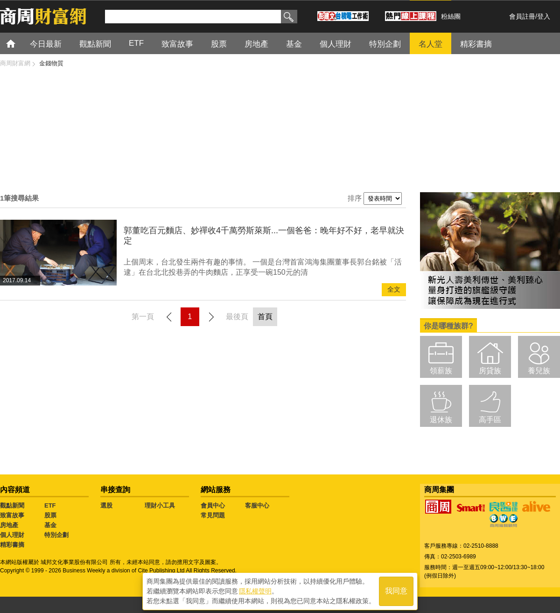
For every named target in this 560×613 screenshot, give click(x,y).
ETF (136, 43)
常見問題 (213, 515)
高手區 (490, 420)
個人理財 (335, 44)
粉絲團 (451, 16)
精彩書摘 (476, 44)
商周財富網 (15, 63)
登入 (543, 16)
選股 (106, 505)
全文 (393, 289)
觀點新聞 (95, 44)
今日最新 (46, 44)
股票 (219, 44)
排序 (355, 198)
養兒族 (539, 371)
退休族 (441, 420)
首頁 (19, 43)
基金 (294, 44)
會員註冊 (522, 16)
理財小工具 (160, 505)
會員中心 (213, 505)
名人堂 (430, 44)
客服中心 (257, 505)
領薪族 (441, 371)
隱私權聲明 (255, 590)
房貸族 (490, 371)
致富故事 (177, 44)
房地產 (256, 44)
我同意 (396, 590)
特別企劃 (385, 44)
